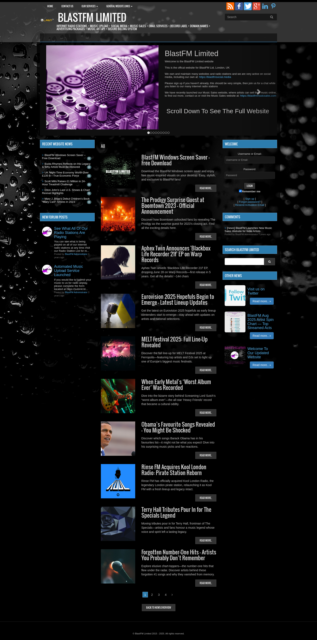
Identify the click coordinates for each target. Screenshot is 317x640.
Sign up (249, 198)
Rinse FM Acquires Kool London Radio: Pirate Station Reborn (173, 470)
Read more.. (206, 188)
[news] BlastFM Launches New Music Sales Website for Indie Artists (248, 229)
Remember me (249, 191)
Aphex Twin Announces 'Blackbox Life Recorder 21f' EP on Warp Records (176, 254)
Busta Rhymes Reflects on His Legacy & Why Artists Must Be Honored (66, 165)
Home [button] (50, 6)
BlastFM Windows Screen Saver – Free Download (175, 160)
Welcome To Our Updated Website (258, 353)
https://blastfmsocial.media (215, 77)
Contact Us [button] (67, 6)
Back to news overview (158, 607)
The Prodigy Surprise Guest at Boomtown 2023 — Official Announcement (172, 205)
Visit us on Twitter (256, 291)
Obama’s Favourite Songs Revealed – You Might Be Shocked (178, 427)
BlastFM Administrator (76, 254)
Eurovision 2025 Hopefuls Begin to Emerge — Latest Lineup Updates (177, 299)
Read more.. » (262, 301)
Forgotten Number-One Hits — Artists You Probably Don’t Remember (178, 555)
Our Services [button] (90, 6)
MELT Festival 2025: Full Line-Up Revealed (174, 342)
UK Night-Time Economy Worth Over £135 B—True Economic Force (65, 174)
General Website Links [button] (119, 6)
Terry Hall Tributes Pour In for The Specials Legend (176, 512)
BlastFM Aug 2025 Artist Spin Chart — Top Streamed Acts (261, 321)
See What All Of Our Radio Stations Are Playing (71, 232)
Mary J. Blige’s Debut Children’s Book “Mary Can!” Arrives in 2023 (66, 200)
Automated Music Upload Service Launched (68, 270)
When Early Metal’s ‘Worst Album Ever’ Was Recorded (176, 385)
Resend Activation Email (249, 204)
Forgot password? (250, 201)
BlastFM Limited (92, 17)
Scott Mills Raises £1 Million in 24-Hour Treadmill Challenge (63, 183)
